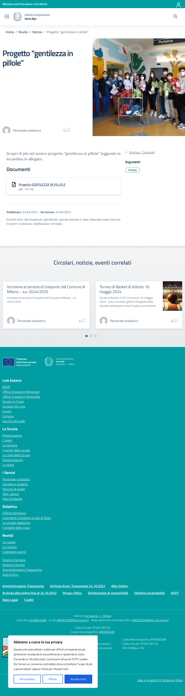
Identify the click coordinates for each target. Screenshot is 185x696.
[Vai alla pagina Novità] (23, 31)
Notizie (132, 170)
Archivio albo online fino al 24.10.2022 (29, 592)
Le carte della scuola (16, 455)
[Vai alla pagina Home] (10, 31)
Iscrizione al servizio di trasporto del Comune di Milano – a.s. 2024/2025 (46, 289)
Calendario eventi (14, 551)
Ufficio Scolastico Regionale (20, 391)
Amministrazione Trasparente (22, 569)
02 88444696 (38, 620)
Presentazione (12, 435)
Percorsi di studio (13, 489)
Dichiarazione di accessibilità (108, 592)
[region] (53, 661)
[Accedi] (179, 4)
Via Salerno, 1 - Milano (98, 616)
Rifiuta (53, 679)
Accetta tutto (78, 679)
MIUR (6, 386)
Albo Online (10, 574)
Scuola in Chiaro (13, 401)
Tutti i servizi (10, 493)
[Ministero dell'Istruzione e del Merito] (24, 4)
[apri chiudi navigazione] (6, 16)
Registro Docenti (13, 564)
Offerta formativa (14, 513)
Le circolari (9, 546)
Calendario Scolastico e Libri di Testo (26, 517)
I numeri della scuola (16, 450)
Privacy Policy (72, 592)
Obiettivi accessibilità (149, 592)
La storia (8, 464)
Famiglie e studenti (15, 484)
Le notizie (8, 542)
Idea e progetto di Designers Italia (160, 680)
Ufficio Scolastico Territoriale (21, 396)
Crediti (29, 599)
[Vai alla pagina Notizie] (37, 31)
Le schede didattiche (16, 522)
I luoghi (7, 440)
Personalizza (27, 679)
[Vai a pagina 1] (86, 336)
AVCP (174, 592)
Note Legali (10, 599)
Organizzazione (12, 459)
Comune (8, 416)
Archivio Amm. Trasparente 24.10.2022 (77, 586)
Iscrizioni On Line (13, 406)
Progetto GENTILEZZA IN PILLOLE (42, 184)
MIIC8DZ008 (106, 632)
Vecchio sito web (13, 421)
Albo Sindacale (12, 498)
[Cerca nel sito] (175, 17)
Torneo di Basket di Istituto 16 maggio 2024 (124, 289)
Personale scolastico (16, 479)
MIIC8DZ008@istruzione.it (73, 620)
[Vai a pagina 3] (95, 336)
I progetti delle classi (16, 527)
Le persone (9, 445)
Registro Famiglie (13, 559)
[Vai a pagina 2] (91, 336)
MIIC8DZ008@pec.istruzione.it (150, 620)
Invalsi (6, 411)
